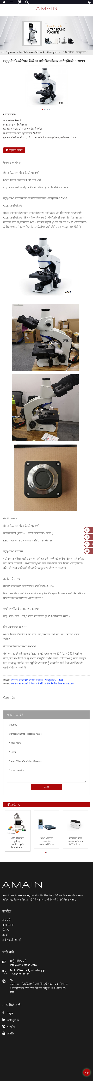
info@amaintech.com (23, 965)
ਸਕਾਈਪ (11, 1027)
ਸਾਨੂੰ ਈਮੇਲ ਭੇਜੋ (15, 150)
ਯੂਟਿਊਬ (10, 1034)
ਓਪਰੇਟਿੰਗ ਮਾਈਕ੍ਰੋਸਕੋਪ (76, 52)
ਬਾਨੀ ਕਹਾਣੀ (8, 925)
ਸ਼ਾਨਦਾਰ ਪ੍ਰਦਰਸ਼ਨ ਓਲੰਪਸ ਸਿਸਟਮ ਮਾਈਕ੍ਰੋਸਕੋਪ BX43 (37, 680)
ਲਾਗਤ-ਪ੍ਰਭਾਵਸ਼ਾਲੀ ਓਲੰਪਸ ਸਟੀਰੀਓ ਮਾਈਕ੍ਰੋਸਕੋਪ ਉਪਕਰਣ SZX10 (42, 683)
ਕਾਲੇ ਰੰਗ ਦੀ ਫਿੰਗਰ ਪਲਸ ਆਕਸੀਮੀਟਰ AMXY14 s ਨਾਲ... (75, 841)
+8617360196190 (19, 974)
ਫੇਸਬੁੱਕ (10, 1013)
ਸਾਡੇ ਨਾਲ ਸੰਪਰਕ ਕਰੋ (12, 940)
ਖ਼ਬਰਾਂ (5, 935)
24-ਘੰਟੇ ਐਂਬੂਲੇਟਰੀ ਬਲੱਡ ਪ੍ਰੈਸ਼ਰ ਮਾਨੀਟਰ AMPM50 (46, 841)
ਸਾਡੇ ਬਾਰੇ (6, 920)
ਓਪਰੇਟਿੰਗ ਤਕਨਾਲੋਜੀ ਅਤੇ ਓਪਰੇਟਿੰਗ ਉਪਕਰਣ (40, 52)
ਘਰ (2, 52)
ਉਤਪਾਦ (11, 52)
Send (46, 787)
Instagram (13, 1020)
